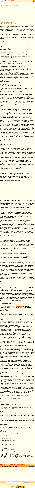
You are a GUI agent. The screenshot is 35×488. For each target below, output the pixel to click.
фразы (14, 3)
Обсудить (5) (10, 91)
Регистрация (9, 1)
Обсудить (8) (10, 259)
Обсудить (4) (11, 300)
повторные (11, 464)
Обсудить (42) (10, 63)
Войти (6, 1)
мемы (11, 3)
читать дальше (16, 459)
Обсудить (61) (10, 235)
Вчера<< (1, 438)
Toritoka (21, 63)
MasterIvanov (19, 235)
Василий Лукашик (23, 281)
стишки (16, 3)
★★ (21, 235)
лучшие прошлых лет (17, 464)
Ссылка (9, 170)
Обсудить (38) (10, 250)
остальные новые (6, 464)
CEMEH (21, 91)
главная (1, 466)
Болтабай (18, 398)
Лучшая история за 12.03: (6, 442)
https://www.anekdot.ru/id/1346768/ (15, 306)
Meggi (17, 433)
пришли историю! (31, 466)
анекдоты (5, 3)
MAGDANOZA (19, 259)
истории (8, 3)
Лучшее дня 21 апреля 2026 (9, 0)
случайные (23, 464)
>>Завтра (9, 438)
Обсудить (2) (10, 433)
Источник (18, 63)
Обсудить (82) (11, 398)
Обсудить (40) (11, 281)
